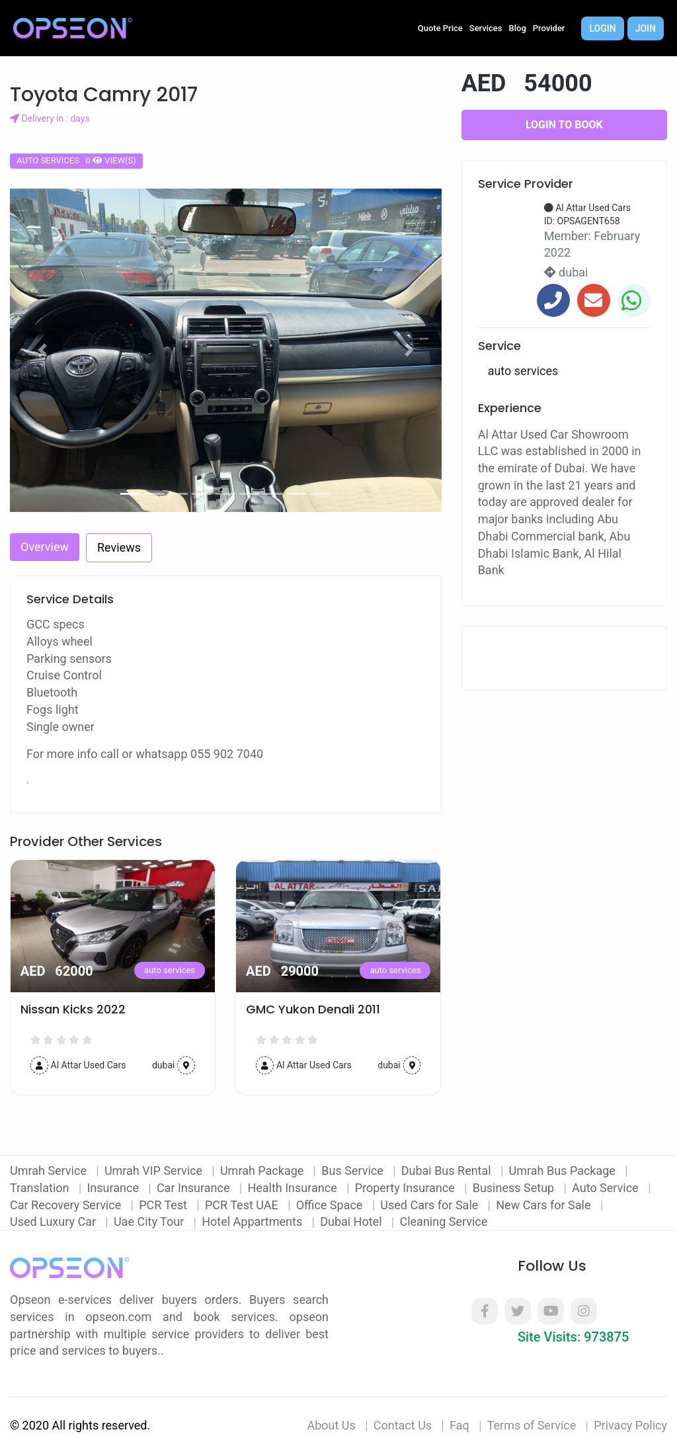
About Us (331, 1425)
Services (485, 28)
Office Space (331, 1205)
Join (645, 28)
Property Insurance (406, 1188)
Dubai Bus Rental (447, 1170)
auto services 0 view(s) (76, 160)
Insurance (114, 1188)
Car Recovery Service (67, 1205)
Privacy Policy (630, 1425)
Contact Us (403, 1425)
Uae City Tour (150, 1221)
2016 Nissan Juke (70, 1009)
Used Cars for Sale (430, 1205)
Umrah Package (263, 1170)
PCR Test (164, 1205)
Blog (517, 28)
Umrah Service (49, 1170)
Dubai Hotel (352, 1221)
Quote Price (440, 28)
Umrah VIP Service (155, 1170)
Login (602, 28)
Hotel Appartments (253, 1221)
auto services (170, 970)
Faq (459, 1425)
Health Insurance (293, 1188)
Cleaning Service (443, 1221)
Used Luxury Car (54, 1221)
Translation (41, 1188)
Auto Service (606, 1188)
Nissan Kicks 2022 (299, 1009)
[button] (42, 350)
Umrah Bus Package (564, 1170)
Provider (549, 28)
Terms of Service (532, 1425)
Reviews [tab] (119, 547)
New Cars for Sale (545, 1205)
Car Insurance (195, 1188)
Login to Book (564, 124)
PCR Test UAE (243, 1205)
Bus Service (353, 1170)
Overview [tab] (44, 547)
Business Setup (515, 1188)
